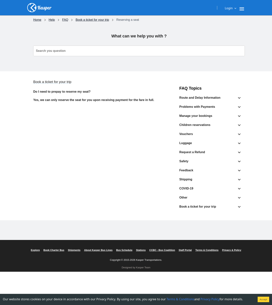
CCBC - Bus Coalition (183, 268)
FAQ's (219, 262)
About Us (175, 256)
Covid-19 (85, 268)
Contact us (222, 256)
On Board (85, 256)
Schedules (40, 280)
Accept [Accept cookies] (263, 299)
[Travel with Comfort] (147, 8)
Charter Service (43, 268)
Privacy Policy (178, 280)
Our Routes (41, 274)
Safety (83, 274)
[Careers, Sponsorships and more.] (166, 8)
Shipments (40, 287)
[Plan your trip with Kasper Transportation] (127, 8)
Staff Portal (176, 274)
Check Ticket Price (45, 262)
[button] (210, 97)
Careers (174, 262)
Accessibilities (88, 262)
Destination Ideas (45, 256)
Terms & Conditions (182, 287)
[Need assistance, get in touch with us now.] (183, 8)
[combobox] (139, 50)
